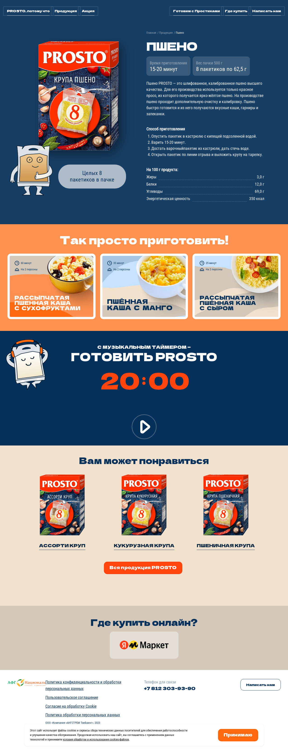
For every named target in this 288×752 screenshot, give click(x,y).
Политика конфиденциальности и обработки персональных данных (83, 685)
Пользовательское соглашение (71, 697)
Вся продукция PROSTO (143, 567)
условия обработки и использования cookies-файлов (96, 739)
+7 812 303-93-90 (170, 688)
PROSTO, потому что (28, 10)
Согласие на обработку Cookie (70, 706)
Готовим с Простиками (196, 10)
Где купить (236, 10)
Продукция (66, 10)
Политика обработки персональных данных (82, 714)
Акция (88, 10)
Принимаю (238, 734)
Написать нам (266, 10)
